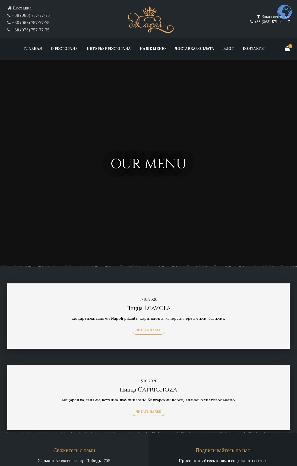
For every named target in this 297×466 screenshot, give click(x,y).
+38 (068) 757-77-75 (30, 22)
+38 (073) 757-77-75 (30, 30)
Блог (228, 48)
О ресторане (64, 48)
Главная (32, 48)
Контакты (254, 48)
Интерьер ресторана (109, 48)
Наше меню (153, 48)
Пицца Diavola (148, 308)
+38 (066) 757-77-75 (31, 15)
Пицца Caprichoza (148, 390)
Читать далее (148, 330)
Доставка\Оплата (194, 48)
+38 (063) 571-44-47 (271, 21)
